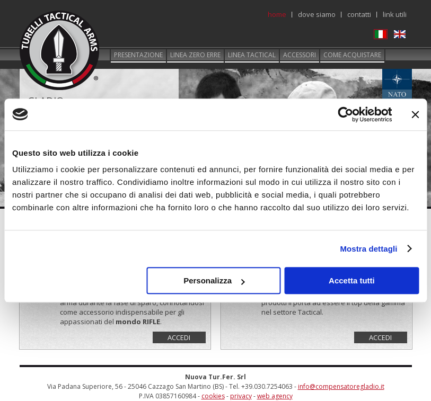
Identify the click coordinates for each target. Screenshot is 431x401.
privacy (241, 395)
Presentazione (138, 54)
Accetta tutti (352, 280)
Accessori (299, 54)
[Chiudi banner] (415, 114)
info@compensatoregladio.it (341, 386)
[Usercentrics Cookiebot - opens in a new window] (345, 114)
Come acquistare (352, 54)
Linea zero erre (195, 54)
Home (277, 15)
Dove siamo (317, 15)
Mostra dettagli (368, 248)
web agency (275, 395)
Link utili (395, 15)
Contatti (359, 15)
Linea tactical (252, 54)
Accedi (179, 337)
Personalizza (213, 280)
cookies (213, 395)
